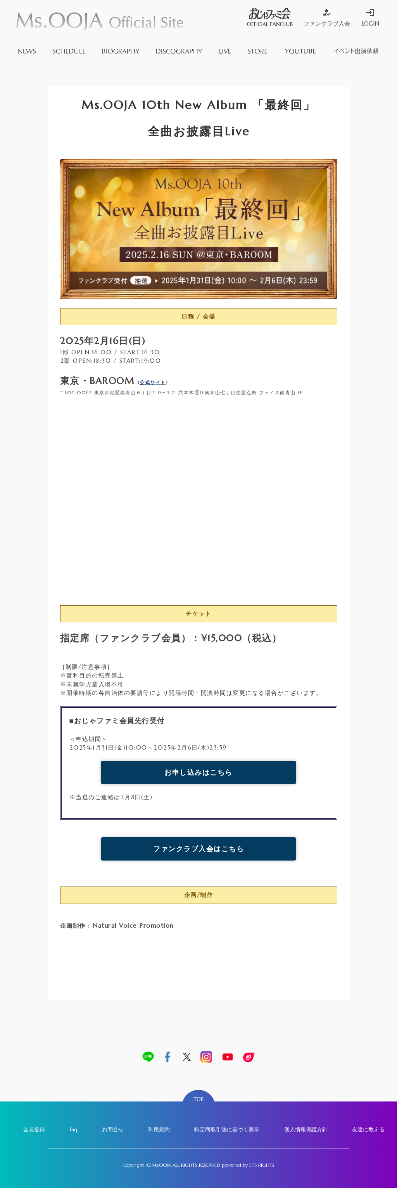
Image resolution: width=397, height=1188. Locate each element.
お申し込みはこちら (198, 772)
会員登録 (34, 1129)
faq (73, 1129)
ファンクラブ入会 (327, 17)
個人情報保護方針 (306, 1129)
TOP (198, 1099)
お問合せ (113, 1129)
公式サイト (153, 382)
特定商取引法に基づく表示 (226, 1129)
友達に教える (368, 1129)
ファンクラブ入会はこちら (198, 848)
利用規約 (159, 1129)
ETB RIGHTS (261, 1165)
